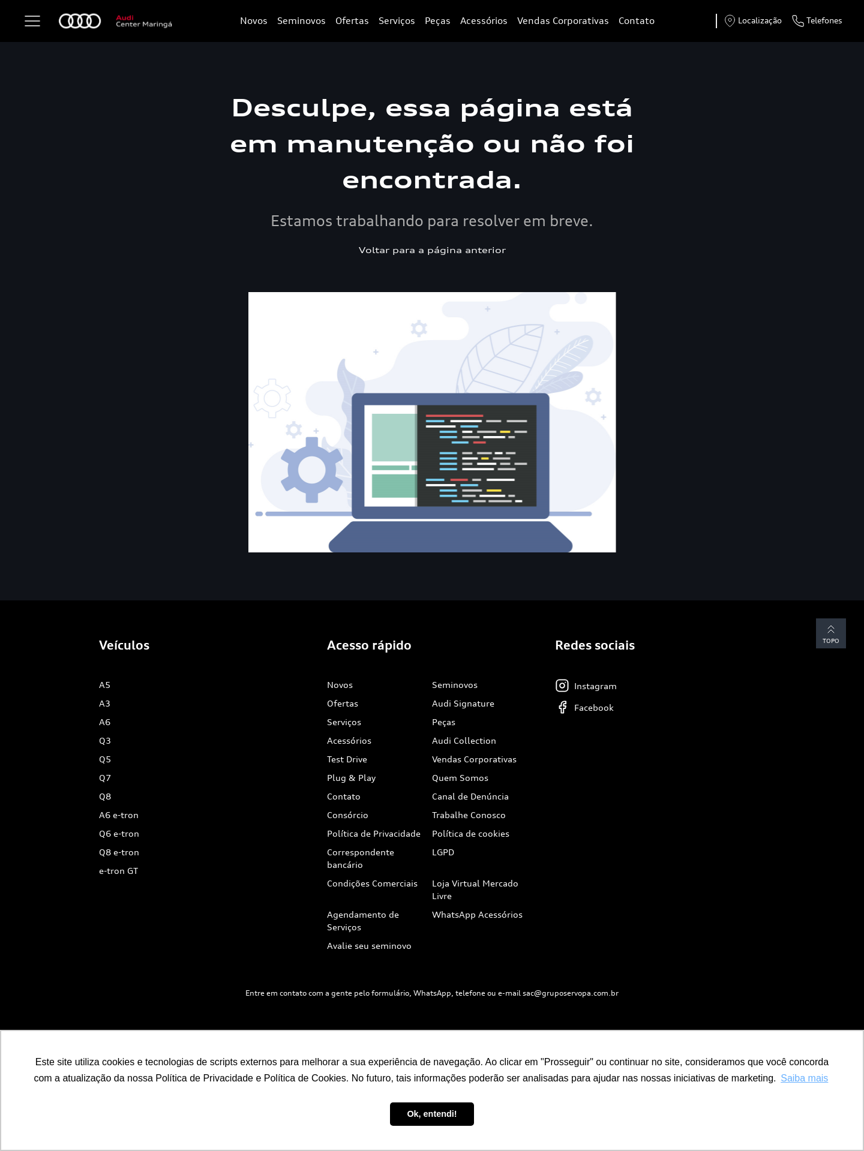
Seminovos (301, 20)
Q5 (105, 759)
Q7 (105, 778)
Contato (637, 20)
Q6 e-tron (119, 833)
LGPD (443, 852)
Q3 (105, 740)
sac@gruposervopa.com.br (571, 992)
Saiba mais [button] (804, 1078)
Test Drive (347, 759)
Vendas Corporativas (563, 20)
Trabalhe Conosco (469, 815)
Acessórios (484, 20)
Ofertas (352, 20)
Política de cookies (470, 833)
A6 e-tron (119, 815)
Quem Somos (460, 778)
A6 (104, 722)
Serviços (397, 20)
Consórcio (347, 815)
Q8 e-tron (119, 852)
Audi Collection (464, 740)
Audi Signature (463, 703)
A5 (104, 685)
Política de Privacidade (374, 833)
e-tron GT (118, 870)
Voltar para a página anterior (432, 250)
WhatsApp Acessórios (477, 914)
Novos (254, 20)
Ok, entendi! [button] (432, 1114)
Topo (831, 633)
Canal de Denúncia (470, 796)
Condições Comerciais (372, 883)
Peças (438, 20)
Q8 (105, 796)
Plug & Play (351, 778)
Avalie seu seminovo (369, 945)
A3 (104, 703)
